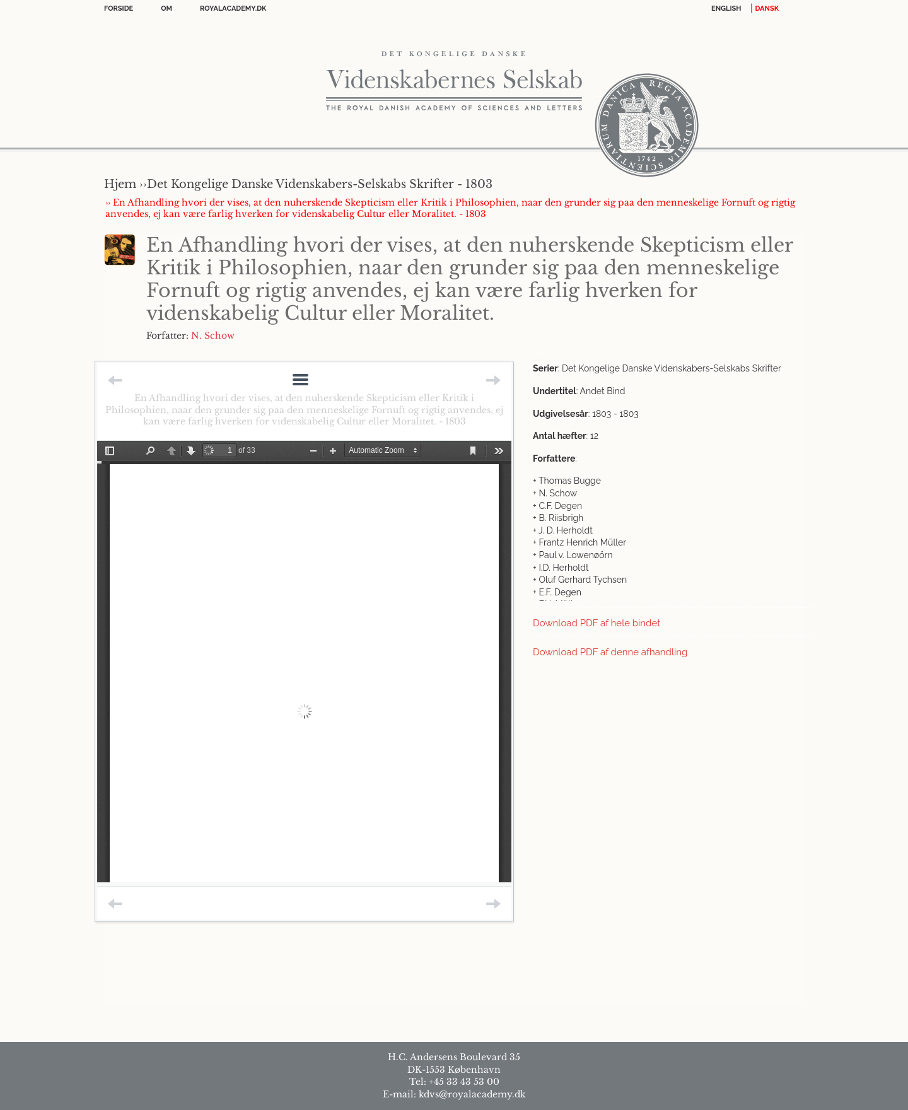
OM (166, 8)
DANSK (767, 8)
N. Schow (213, 335)
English (726, 8)
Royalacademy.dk (233, 8)
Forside (118, 8)
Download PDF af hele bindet (596, 623)
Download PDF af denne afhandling (610, 652)
